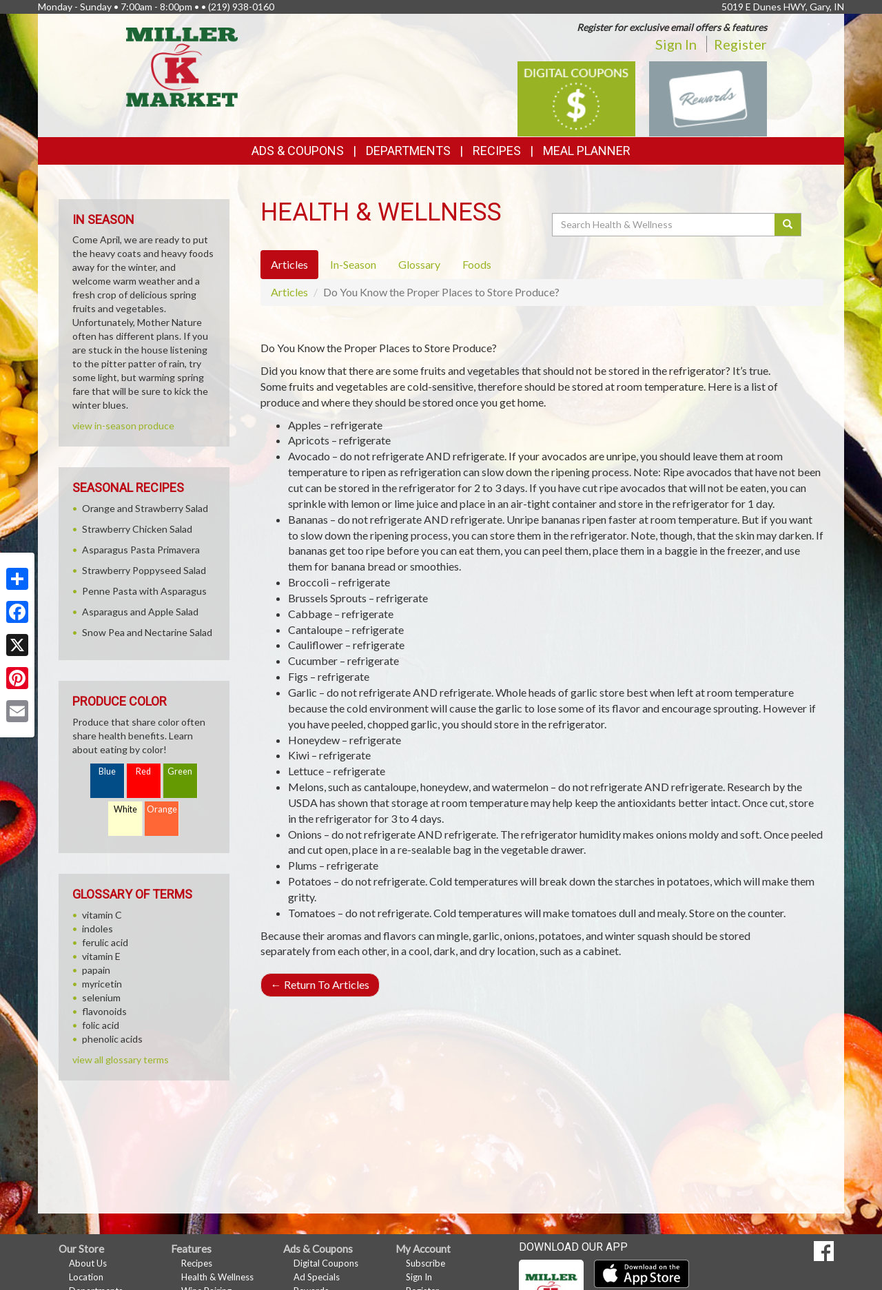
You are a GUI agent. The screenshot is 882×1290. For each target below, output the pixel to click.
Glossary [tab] (419, 264)
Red (143, 771)
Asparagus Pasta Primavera (141, 549)
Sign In (676, 44)
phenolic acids (112, 1039)
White (125, 809)
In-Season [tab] (353, 264)
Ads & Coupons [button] (298, 150)
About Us (88, 1263)
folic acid (100, 1025)
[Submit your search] (788, 224)
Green (179, 771)
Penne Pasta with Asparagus (144, 591)
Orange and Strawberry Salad (145, 508)
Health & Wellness (217, 1276)
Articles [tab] (289, 264)
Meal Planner (586, 150)
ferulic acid (105, 942)
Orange (162, 809)
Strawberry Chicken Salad (137, 529)
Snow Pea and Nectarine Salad (147, 632)
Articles (289, 291)
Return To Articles (320, 984)
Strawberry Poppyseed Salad (144, 570)
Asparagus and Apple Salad (140, 611)
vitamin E (101, 956)
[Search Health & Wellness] (664, 224)
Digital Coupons (326, 1263)
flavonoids (104, 1011)
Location (86, 1276)
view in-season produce (123, 425)
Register (740, 44)
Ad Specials (317, 1276)
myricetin (102, 984)
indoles (97, 928)
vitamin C (102, 915)
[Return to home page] (182, 66)
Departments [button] (408, 150)
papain (96, 970)
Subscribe (425, 1263)
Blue (107, 771)
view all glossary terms (120, 1059)
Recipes (497, 150)
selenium (101, 997)
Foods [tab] (476, 264)
